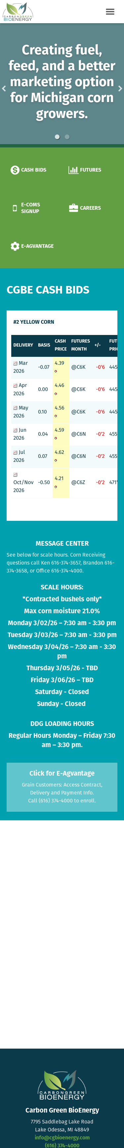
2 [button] (67, 137)
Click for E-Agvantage (62, 774)
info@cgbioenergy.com (62, 1138)
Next (110, 85)
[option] (62, 85)
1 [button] (57, 137)
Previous (14, 85)
